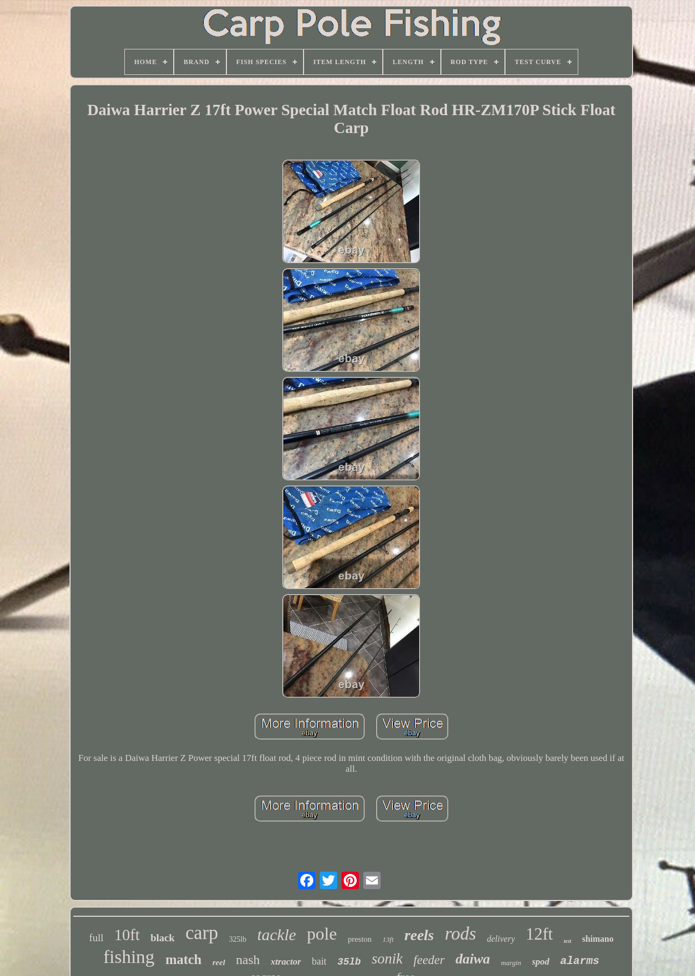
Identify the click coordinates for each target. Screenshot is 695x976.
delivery (501, 938)
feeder (429, 960)
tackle (276, 934)
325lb (238, 939)
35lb (349, 961)
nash (248, 960)
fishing (128, 957)
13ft (388, 939)
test (567, 941)
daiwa (473, 959)
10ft (127, 934)
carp (202, 932)
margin (511, 963)
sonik (387, 958)
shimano (598, 938)
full (96, 937)
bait (319, 961)
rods (460, 933)
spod (540, 961)
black (162, 937)
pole (322, 933)
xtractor (286, 961)
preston (359, 939)
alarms (579, 961)
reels (419, 935)
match (184, 959)
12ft (539, 933)
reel (218, 962)
